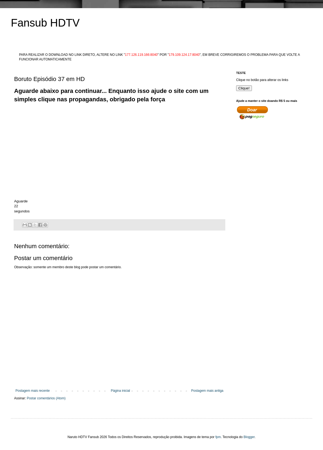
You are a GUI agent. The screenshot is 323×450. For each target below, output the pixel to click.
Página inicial (120, 391)
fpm (218, 437)
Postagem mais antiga (207, 391)
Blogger (249, 437)
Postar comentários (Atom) (46, 398)
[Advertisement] (113, 116)
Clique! (244, 88)
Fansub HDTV (45, 23)
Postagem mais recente (32, 391)
